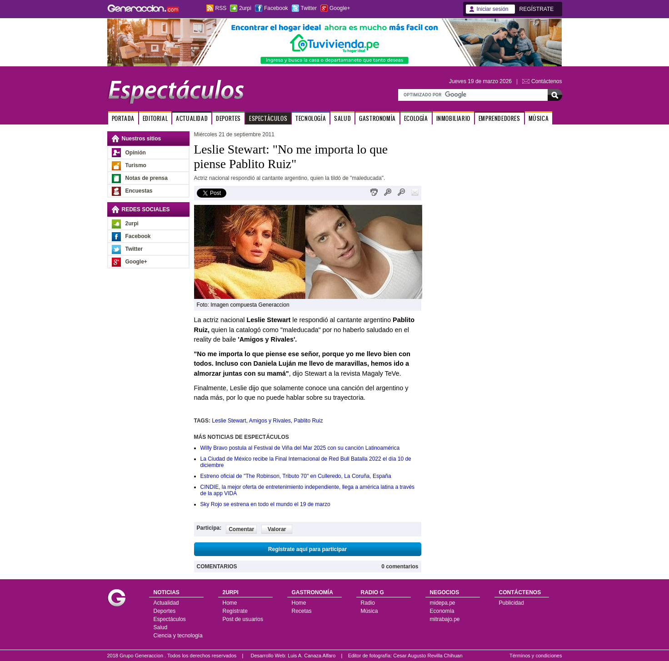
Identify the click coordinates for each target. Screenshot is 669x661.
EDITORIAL (155, 118)
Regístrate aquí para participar (307, 549)
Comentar (241, 529)
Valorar (277, 529)
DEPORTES (228, 118)
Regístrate (235, 611)
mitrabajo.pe (445, 619)
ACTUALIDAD (192, 118)
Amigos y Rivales (270, 420)
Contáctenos (546, 81)
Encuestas (139, 191)
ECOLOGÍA (416, 118)
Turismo (135, 165)
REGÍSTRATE (536, 9)
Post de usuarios (243, 619)
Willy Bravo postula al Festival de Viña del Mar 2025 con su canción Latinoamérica (300, 448)
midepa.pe (442, 603)
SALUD (342, 118)
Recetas (302, 611)
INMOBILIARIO (453, 118)
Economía (442, 611)
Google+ (340, 8)
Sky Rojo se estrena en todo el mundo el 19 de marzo (265, 504)
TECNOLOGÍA (310, 118)
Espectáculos (170, 619)
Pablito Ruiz (308, 420)
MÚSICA (539, 118)
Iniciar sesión (493, 9)
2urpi (245, 8)
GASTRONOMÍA (377, 118)
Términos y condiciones (535, 655)
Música (369, 611)
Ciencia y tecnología (178, 635)
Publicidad (511, 603)
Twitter (309, 8)
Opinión (135, 152)
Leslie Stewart (229, 420)
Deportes (165, 611)
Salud (161, 627)
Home (230, 603)
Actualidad (166, 603)
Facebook (276, 8)
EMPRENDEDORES (499, 118)
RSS (221, 8)
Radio (368, 603)
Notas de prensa (146, 178)
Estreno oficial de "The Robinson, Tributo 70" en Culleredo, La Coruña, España (295, 476)
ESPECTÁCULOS (268, 118)
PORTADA (123, 118)
